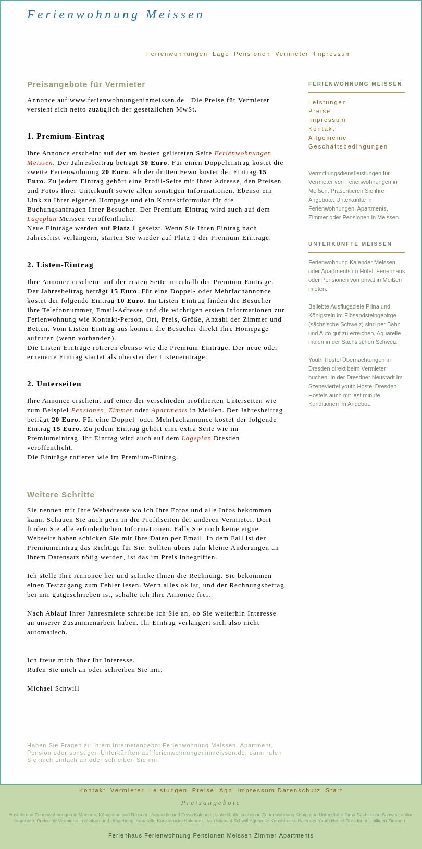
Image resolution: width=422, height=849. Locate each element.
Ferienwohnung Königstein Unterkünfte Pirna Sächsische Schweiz (331, 814)
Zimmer (120, 410)
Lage (221, 54)
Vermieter (292, 54)
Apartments (169, 410)
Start (334, 790)
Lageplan (42, 219)
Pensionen (252, 54)
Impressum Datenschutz (279, 790)
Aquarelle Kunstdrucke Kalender (283, 820)
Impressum (332, 54)
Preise (319, 111)
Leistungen (327, 102)
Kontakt (321, 129)
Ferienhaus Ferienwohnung (149, 835)
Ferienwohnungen (177, 54)
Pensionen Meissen (222, 835)
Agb (226, 790)
